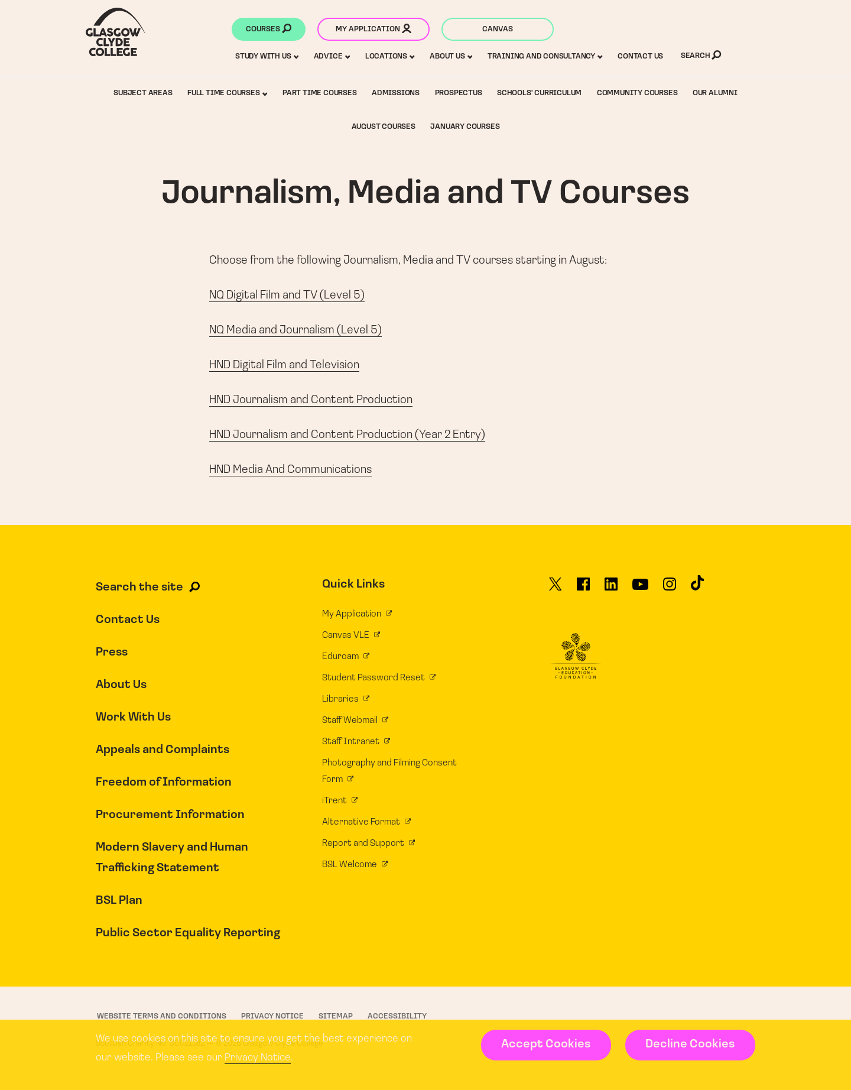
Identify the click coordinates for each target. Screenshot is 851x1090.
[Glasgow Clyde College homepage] (115, 32)
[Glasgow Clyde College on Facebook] (583, 589)
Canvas (497, 29)
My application (373, 30)
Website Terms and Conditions (161, 1016)
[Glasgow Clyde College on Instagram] (669, 589)
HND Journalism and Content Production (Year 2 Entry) (347, 435)
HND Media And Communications (290, 470)
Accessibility (397, 1016)
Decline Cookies (690, 1044)
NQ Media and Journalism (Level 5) (295, 330)
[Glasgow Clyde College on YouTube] (640, 589)
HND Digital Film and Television (284, 365)
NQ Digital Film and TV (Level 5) (287, 295)
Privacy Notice (258, 1057)
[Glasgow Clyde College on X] (555, 589)
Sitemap (336, 1016)
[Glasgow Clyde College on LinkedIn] (611, 589)
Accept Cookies (545, 1044)
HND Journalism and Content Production (310, 400)
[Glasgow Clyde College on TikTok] (697, 588)
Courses (268, 30)
